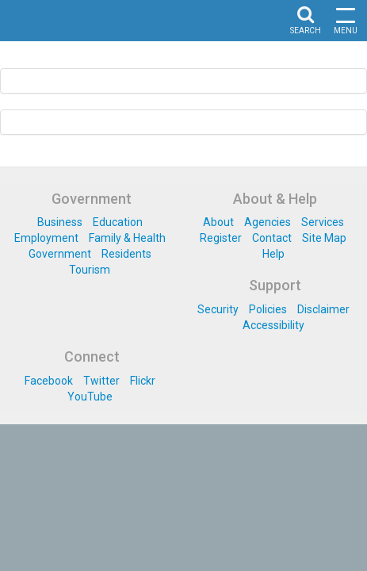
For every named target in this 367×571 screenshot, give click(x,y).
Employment (46, 238)
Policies (268, 309)
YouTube (90, 396)
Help (273, 253)
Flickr (142, 380)
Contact (272, 238)
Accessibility (273, 325)
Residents (126, 253)
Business (59, 222)
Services (322, 222)
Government (60, 253)
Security (218, 309)
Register (221, 238)
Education (118, 222)
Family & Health (127, 238)
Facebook (49, 380)
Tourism (89, 269)
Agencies (267, 222)
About (218, 222)
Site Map (324, 238)
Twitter (101, 380)
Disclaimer (323, 309)
